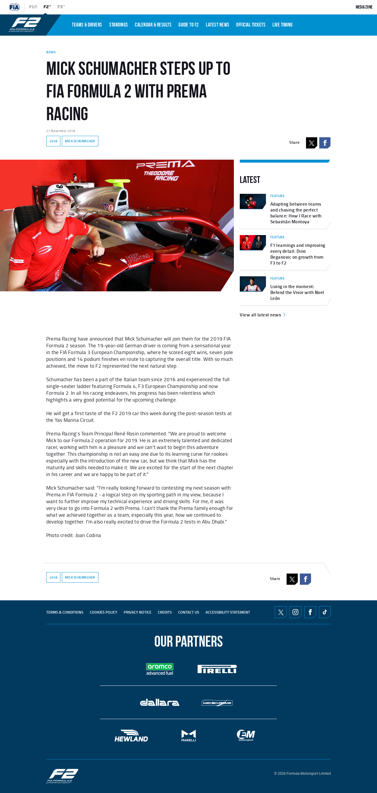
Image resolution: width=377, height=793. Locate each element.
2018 (53, 141)
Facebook (324, 142)
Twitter (281, 612)
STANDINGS (118, 25)
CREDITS (165, 612)
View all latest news (263, 314)
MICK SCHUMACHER (80, 141)
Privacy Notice (137, 612)
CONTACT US (188, 612)
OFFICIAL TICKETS (250, 25)
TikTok (324, 612)
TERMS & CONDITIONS (64, 612)
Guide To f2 (188, 25)
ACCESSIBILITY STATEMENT (228, 612)
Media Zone (364, 7)
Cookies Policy (103, 612)
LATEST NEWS (217, 25)
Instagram (295, 612)
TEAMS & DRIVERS (87, 25)
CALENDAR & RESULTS (153, 25)
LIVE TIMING (282, 25)
